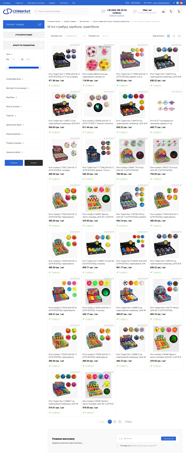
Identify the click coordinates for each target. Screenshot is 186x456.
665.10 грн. (166, 316)
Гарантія (19, 3)
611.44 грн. (98, 129)
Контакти (64, 3)
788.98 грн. (132, 176)
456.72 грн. (132, 363)
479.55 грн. (98, 223)
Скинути (33, 163)
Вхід (127, 3)
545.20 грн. (98, 176)
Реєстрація (135, 3)
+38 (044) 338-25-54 (117, 10)
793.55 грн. (166, 176)
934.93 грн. (64, 129)
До (22, 59)
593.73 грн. (132, 223)
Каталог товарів (23, 24)
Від (7, 59)
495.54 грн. (64, 176)
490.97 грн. (132, 316)
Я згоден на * (138, 446)
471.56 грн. (64, 83)
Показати (14, 163)
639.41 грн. (64, 316)
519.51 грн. (64, 410)
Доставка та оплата (36, 3)
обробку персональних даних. (143, 446)
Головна (6, 3)
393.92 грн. (132, 83)
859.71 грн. (98, 270)
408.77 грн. (166, 129)
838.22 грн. (166, 83)
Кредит (52, 3)
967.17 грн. (132, 270)
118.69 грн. (98, 83)
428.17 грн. (98, 316)
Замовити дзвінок (116, 15)
